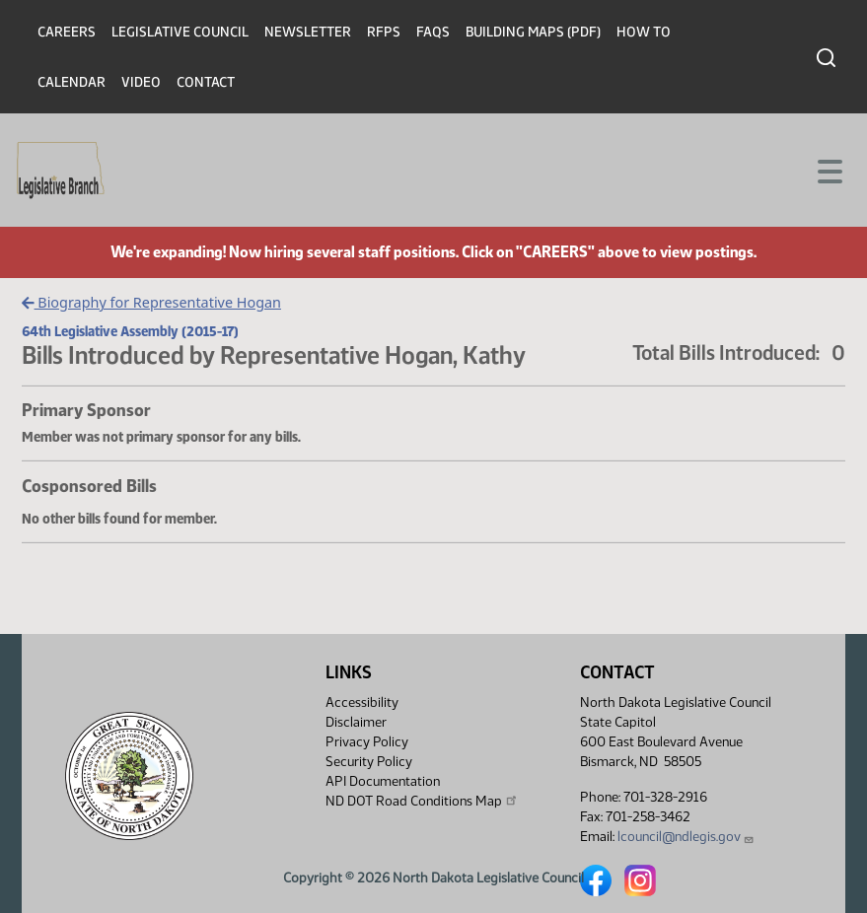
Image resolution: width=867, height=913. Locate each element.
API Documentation (382, 781)
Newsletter (307, 32)
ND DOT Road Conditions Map (422, 800)
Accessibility (361, 702)
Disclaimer (356, 722)
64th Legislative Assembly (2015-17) (130, 331)
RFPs (383, 32)
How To (643, 32)
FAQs (433, 32)
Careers (66, 32)
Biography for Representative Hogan (151, 302)
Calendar (71, 82)
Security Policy (368, 761)
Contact (206, 82)
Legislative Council (180, 32)
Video (141, 82)
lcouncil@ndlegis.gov (686, 836)
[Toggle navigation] (828, 169)
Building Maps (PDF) (533, 32)
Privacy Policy (366, 742)
